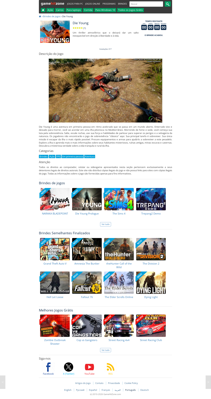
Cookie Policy (131, 383)
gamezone (52, 3)
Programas (109, 3)
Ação (50, 10)
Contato (99, 383)
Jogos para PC (75, 3)
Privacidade (114, 383)
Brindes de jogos (51, 16)
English (68, 390)
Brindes (122, 3)
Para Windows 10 (105, 10)
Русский (80, 390)
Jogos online (92, 3)
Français (106, 390)
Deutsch (144, 390)
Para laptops (74, 10)
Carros (60, 10)
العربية (118, 390)
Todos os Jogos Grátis (130, 10)
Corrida (88, 10)
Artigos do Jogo (83, 383)
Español (93, 390)
